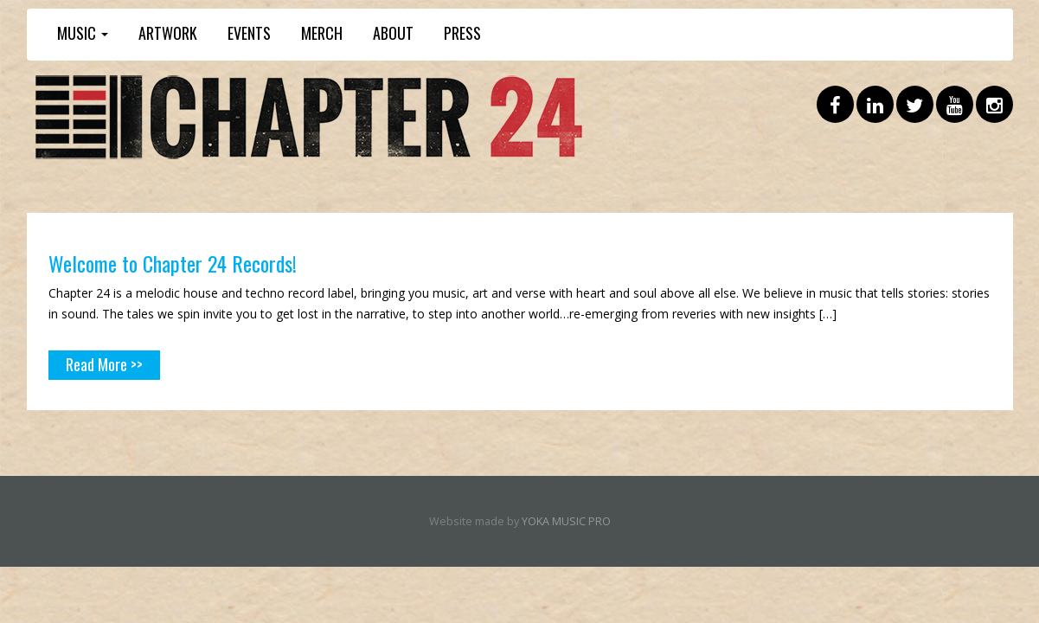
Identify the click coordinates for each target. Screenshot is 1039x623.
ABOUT (393, 33)
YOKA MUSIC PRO (566, 521)
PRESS (462, 33)
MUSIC (82, 33)
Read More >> (104, 364)
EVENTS (249, 33)
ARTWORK (167, 33)
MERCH (322, 33)
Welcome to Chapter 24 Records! (172, 263)
